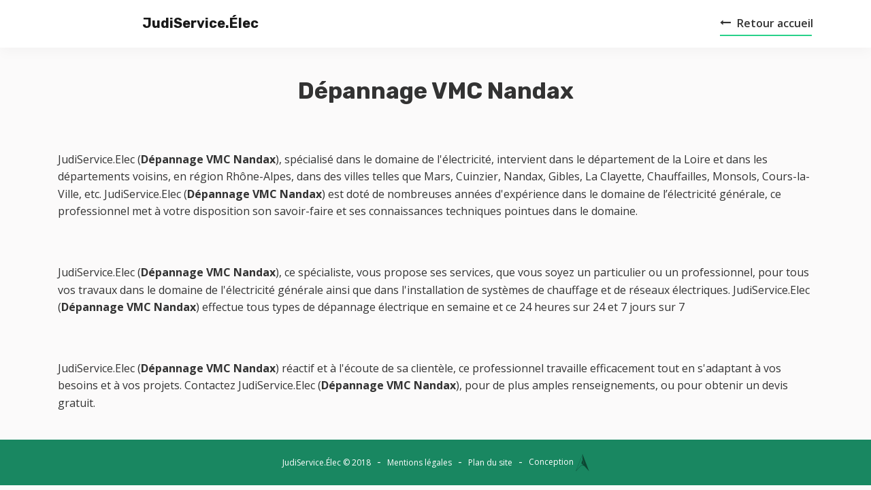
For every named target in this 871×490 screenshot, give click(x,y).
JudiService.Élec (176, 23)
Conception (559, 462)
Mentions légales (419, 462)
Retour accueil (766, 23)
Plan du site (490, 462)
